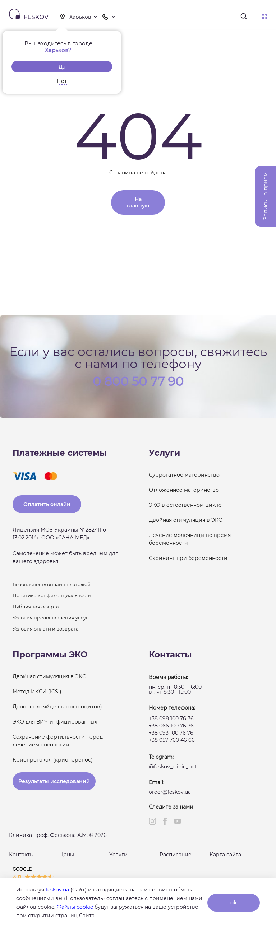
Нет (62, 81)
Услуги (118, 854)
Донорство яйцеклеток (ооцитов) (57, 706)
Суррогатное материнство (184, 475)
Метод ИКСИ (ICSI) (37, 691)
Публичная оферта (36, 606)
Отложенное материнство (184, 490)
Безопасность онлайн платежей (52, 584)
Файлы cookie (75, 907)
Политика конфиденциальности (52, 595)
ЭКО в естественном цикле (185, 505)
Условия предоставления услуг (50, 618)
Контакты (21, 854)
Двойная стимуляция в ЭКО (186, 520)
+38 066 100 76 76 (171, 725)
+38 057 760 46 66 (172, 740)
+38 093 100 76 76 (171, 733)
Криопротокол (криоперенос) (53, 760)
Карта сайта (225, 854)
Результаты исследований (54, 781)
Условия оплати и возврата (46, 629)
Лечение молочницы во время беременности (190, 539)
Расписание (176, 854)
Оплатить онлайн (46, 504)
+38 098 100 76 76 (171, 718)
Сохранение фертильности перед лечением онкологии (58, 741)
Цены (66, 854)
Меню (264, 16)
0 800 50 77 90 (138, 381)
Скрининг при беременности (188, 558)
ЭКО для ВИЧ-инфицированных (55, 721)
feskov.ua (57, 889)
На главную (138, 202)
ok (233, 902)
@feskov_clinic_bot (173, 766)
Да (62, 67)
